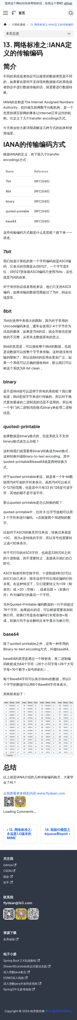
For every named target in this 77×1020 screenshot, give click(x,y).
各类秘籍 (10, 939)
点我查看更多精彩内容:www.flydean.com (34, 793)
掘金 (8, 876)
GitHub (9, 865)
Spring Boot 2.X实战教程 (21, 960)
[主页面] (5, 24)
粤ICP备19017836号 (58, 1011)
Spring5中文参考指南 (19, 989)
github (68, 3)
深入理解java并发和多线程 (22, 983)
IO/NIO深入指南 (15, 978)
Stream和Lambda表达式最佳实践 (27, 966)
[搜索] (71, 13)
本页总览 (12, 33)
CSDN (9, 871)
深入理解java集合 (16, 972)
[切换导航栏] (5, 13)
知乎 (8, 882)
